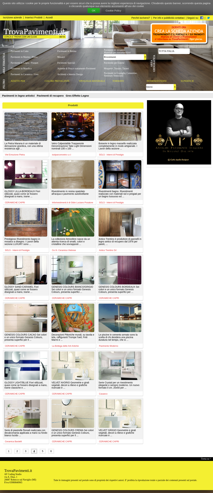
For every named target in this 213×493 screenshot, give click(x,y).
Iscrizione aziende (12, 17)
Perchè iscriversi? (140, 18)
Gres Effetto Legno (77, 95)
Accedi (49, 17)
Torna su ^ (206, 458)
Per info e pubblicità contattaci (169, 18)
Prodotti (73, 105)
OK (94, 10)
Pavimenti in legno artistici (18, 95)
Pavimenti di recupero (50, 95)
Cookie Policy (113, 10)
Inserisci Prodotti (33, 17)
